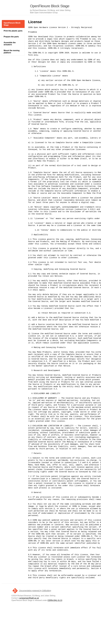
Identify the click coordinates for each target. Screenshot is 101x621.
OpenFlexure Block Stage (12, 24)
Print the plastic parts (13, 31)
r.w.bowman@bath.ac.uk (29, 598)
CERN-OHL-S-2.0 (55, 600)
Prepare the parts (11, 37)
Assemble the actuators (10, 44)
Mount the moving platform (12, 51)
